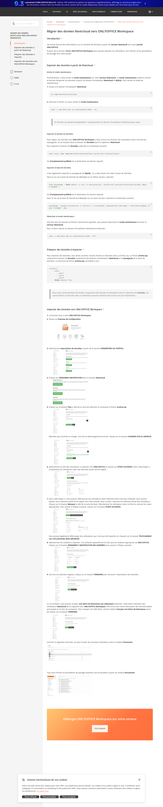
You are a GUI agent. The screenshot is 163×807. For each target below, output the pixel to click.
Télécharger (99, 728)
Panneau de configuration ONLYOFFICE (99, 22)
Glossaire (18, 71)
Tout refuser (31, 796)
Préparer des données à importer (24, 55)
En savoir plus (43, 791)
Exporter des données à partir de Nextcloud (24, 48)
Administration (74, 22)
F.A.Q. (16, 84)
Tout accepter (69, 796)
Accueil (49, 22)
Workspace (60, 22)
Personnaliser (49, 796)
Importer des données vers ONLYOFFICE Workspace (25, 62)
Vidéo (16, 77)
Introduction (19, 43)
